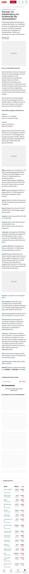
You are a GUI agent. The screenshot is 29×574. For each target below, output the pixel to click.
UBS (3, 353)
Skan (3, 313)
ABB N (5, 500)
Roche (4, 131)
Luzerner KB (5, 246)
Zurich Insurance (7, 361)
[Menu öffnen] (26, 2)
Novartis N (7, 540)
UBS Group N (7, 495)
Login (23, 2)
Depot (13, 2)
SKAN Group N (8, 549)
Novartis (4, 295)
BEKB (3, 190)
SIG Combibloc (6, 301)
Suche (19, 2)
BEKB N (6, 510)
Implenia (4, 216)
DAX (24, 369)
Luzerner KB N (8, 531)
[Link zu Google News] (24, 570)
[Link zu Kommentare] (18, 570)
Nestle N (6, 544)
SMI (8, 258)
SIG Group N (7, 535)
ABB (3, 170)
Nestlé (4, 254)
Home (3, 6)
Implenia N (7, 515)
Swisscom (5, 333)
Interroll (4, 222)
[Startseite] (4, 2)
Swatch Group (6, 319)
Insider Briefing (8, 6)
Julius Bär (5, 232)
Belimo (4, 200)
